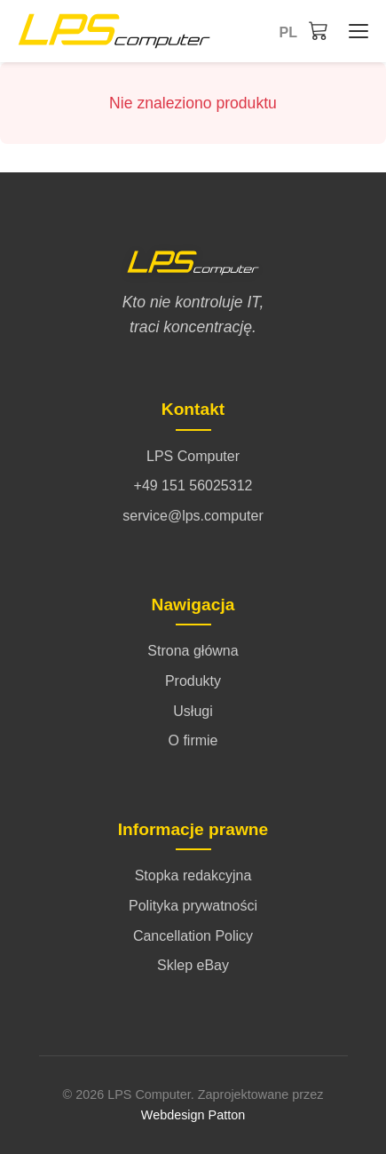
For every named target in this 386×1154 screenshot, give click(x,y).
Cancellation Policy (193, 935)
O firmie (193, 740)
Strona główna (192, 650)
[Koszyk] (318, 30)
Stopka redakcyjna (193, 875)
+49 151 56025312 (193, 485)
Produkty (193, 680)
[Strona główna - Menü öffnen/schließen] (354, 31)
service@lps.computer (193, 515)
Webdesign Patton (193, 1115)
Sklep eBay (193, 965)
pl (288, 32)
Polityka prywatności (193, 905)
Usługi (192, 711)
